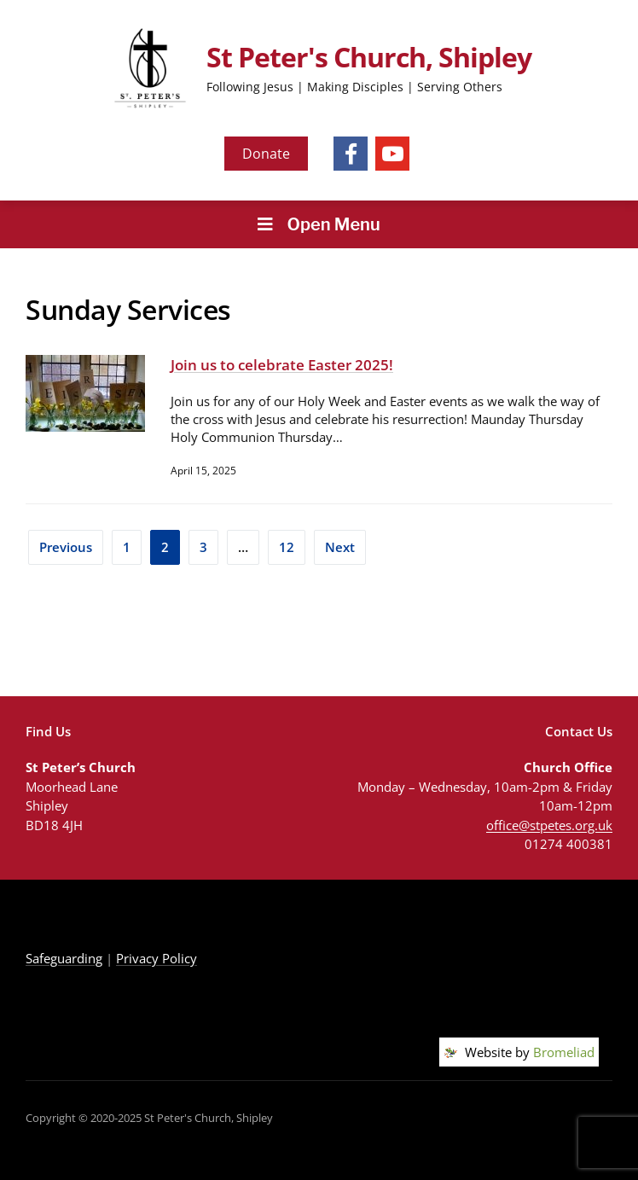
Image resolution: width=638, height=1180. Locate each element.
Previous (65, 546)
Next (340, 546)
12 (286, 546)
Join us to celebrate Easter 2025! (282, 365)
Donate (266, 153)
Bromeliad (563, 1052)
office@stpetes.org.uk (549, 825)
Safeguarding (64, 958)
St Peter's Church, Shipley (368, 56)
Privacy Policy (156, 958)
